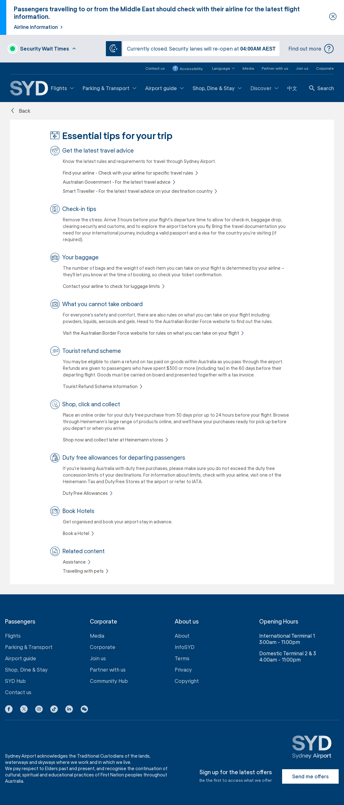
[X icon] (24, 710)
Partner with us (275, 68)
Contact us (155, 68)
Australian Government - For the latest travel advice (117, 182)
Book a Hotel (76, 533)
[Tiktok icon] (54, 710)
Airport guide (164, 88)
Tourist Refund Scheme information (100, 386)
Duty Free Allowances (85, 493)
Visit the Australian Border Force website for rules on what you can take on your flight (151, 333)
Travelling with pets (83, 571)
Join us (302, 68)
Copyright (187, 681)
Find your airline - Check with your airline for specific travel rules (128, 173)
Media (248, 68)
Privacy (183, 670)
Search (321, 88)
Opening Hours (278, 621)
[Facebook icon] (9, 710)
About (182, 636)
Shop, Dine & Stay (217, 88)
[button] (220, 68)
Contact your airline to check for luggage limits (111, 286)
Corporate (325, 68)
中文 (292, 88)
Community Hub (109, 681)
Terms (182, 658)
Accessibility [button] (187, 68)
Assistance (74, 562)
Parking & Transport (109, 88)
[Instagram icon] (39, 710)
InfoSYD (184, 647)
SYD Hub (15, 681)
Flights (62, 88)
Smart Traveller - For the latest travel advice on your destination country (137, 191)
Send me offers (310, 776)
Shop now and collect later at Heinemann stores (113, 439)
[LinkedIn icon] (69, 710)
